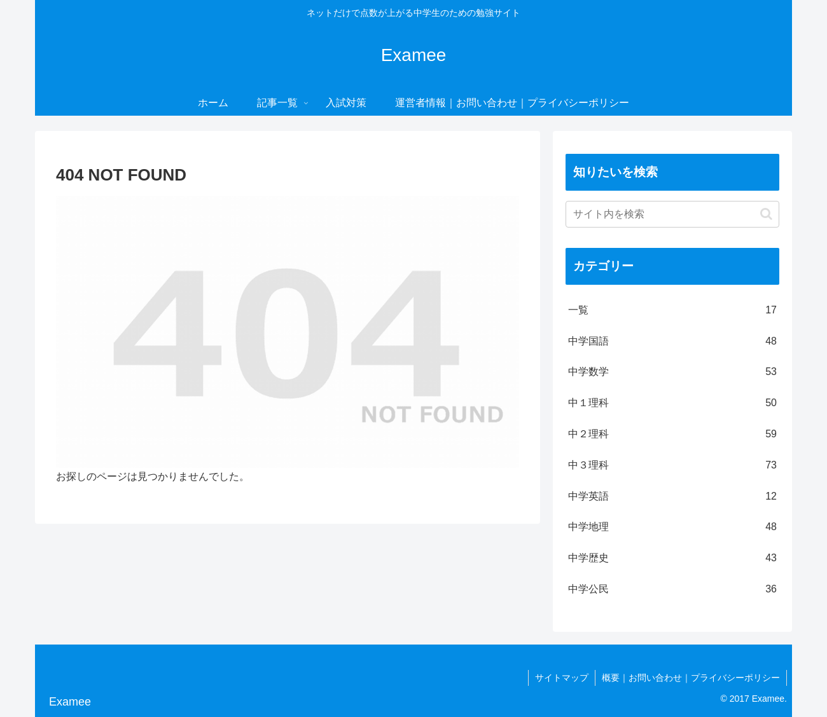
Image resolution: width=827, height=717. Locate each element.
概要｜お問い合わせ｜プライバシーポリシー (691, 678)
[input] (672, 214)
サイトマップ (561, 678)
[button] (766, 214)
